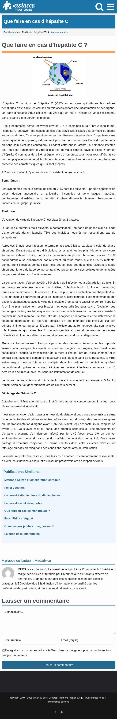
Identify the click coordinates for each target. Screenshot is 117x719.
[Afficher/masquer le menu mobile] (111, 6)
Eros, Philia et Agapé (18, 518)
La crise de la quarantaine (22, 533)
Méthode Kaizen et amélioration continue (32, 479)
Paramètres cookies (58, 701)
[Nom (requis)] (29, 640)
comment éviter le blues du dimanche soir (33, 495)
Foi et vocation (14, 487)
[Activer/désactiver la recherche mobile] (99, 6)
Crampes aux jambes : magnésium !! (29, 526)
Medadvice (14, 32)
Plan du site (40, 697)
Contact (53, 697)
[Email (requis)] (86, 640)
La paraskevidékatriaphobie (23, 503)
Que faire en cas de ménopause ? (27, 510)
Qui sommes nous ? (95, 697)
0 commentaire (59, 32)
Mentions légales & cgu (71, 697)
